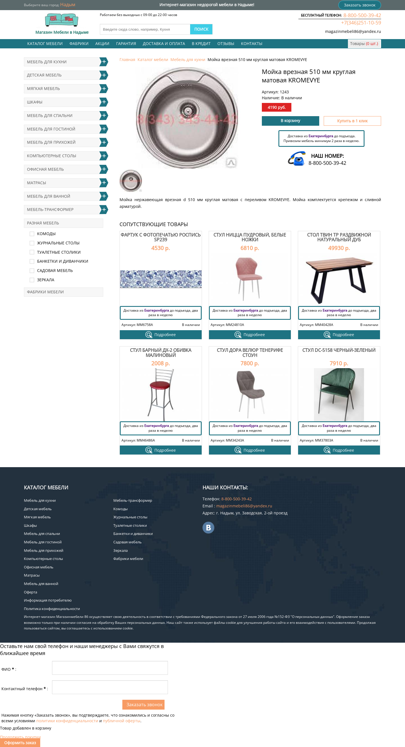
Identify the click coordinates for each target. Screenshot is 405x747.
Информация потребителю (48, 600)
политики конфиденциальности (67, 720)
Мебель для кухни (187, 59)
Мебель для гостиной (51, 129)
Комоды (46, 233)
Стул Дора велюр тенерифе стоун (250, 352)
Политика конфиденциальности (52, 608)
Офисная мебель (45, 169)
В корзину (290, 120)
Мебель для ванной (48, 196)
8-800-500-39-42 (362, 15)
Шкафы (34, 102)
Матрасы (36, 182)
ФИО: (8, 669)
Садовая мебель (55, 270)
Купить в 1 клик (352, 120)
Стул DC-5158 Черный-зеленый (338, 350)
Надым (67, 4)
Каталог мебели (45, 43)
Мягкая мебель (43, 88)
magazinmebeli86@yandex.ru (353, 31)
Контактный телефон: (24, 688)
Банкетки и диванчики (62, 261)
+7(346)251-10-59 (361, 22)
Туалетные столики (59, 252)
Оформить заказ (20, 742)
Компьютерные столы (51, 155)
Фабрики (79, 43)
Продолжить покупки (20, 737)
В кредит (201, 43)
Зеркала (45, 279)
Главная (127, 59)
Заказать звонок (359, 5)
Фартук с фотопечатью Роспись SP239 (161, 237)
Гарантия (126, 43)
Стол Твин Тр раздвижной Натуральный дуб (339, 237)
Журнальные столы (58, 243)
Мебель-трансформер (50, 209)
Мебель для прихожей (51, 142)
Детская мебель (44, 75)
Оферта (30, 592)
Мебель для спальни (50, 115)
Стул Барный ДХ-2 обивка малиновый (160, 352)
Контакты (251, 43)
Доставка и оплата (164, 43)
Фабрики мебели (45, 291)
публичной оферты (121, 720)
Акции (102, 43)
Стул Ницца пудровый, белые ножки (249, 237)
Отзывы (225, 43)
